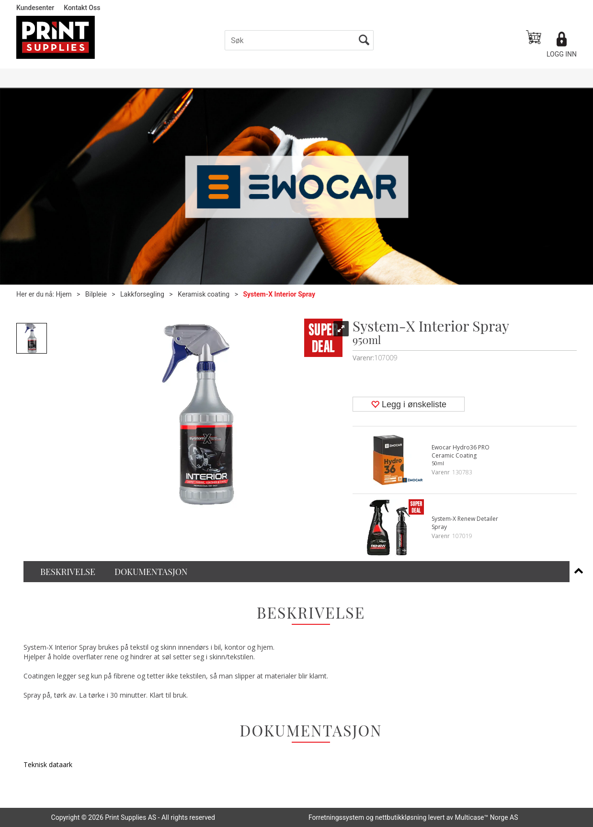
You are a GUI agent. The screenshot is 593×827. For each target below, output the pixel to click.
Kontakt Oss (82, 7)
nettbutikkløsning (400, 817)
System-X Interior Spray (279, 294)
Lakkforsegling (142, 294)
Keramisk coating (203, 294)
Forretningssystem (336, 817)
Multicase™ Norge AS (486, 817)
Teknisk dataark (47, 764)
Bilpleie (96, 294)
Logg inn (562, 54)
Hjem (64, 294)
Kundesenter (35, 7)
